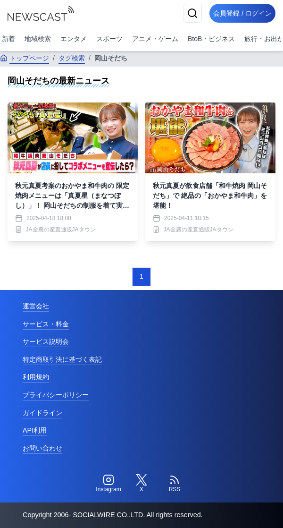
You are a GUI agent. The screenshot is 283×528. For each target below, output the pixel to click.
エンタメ (73, 39)
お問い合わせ (42, 448)
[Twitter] (141, 483)
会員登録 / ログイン (242, 13)
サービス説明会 (46, 341)
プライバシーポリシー (56, 395)
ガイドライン (42, 413)
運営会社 (36, 306)
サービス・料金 (46, 324)
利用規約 (36, 377)
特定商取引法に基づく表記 (62, 359)
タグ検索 (71, 58)
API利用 (35, 430)
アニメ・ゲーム (155, 39)
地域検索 (38, 39)
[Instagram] (108, 483)
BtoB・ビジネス (211, 39)
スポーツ (109, 39)
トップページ (24, 58)
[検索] (192, 13)
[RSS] (174, 483)
